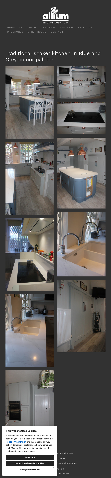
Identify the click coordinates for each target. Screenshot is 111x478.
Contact (57, 31)
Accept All (30, 457)
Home (11, 27)
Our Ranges (47, 27)
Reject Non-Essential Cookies (29, 463)
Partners (67, 27)
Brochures (15, 31)
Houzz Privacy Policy (16, 442)
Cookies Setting (62, 473)
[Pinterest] (58, 469)
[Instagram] (62, 469)
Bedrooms (85, 27)
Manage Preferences (30, 469)
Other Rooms (37, 31)
